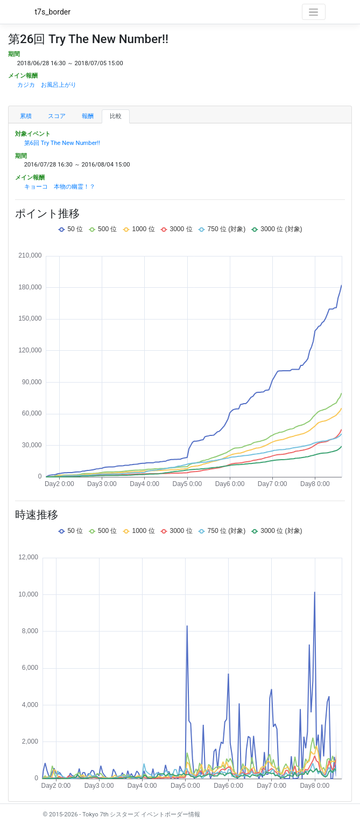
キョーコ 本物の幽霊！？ (59, 186)
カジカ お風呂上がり (46, 84)
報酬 (88, 116)
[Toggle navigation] (314, 12)
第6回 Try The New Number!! (62, 143)
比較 (116, 116)
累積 (26, 116)
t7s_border (53, 12)
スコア (57, 116)
